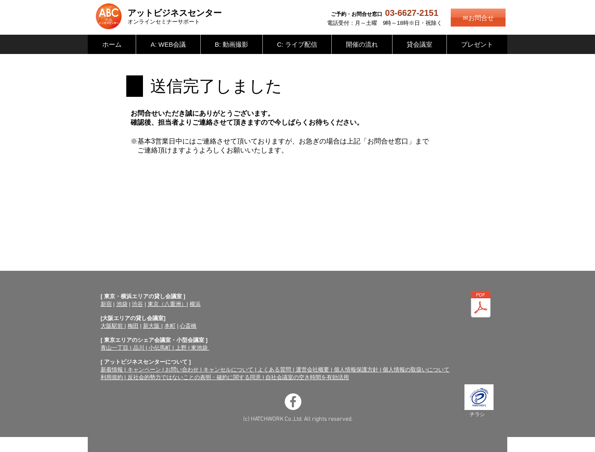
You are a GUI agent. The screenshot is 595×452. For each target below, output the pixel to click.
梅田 (133, 326)
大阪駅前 (113, 326)
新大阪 (152, 326)
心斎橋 (188, 326)
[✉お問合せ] (478, 18)
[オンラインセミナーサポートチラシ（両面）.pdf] (481, 305)
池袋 (122, 304)
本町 (170, 326)
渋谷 (137, 304)
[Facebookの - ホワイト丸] (293, 401)
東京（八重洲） (167, 304)
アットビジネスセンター (175, 13)
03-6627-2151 (412, 13)
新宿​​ (106, 304)
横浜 (195, 304)
